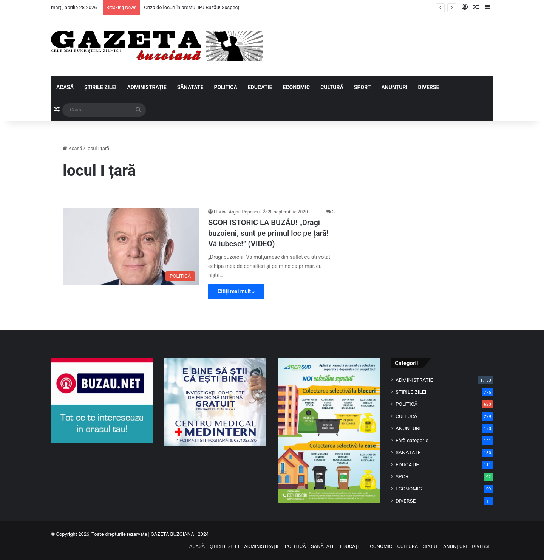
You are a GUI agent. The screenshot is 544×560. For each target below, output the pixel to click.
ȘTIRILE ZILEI (100, 87)
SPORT (362, 87)
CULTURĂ (331, 87)
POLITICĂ (225, 87)
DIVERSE (428, 87)
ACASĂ (65, 87)
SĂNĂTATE (190, 87)
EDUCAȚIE (260, 87)
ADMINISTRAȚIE (146, 87)
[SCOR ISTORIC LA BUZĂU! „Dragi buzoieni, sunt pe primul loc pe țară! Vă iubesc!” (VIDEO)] (131, 246)
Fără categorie (412, 440)
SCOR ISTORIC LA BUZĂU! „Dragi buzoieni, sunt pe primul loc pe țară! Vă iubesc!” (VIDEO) (268, 233)
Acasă (72, 148)
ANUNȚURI (394, 87)
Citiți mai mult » (236, 291)
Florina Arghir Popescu (237, 212)
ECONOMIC (296, 87)
